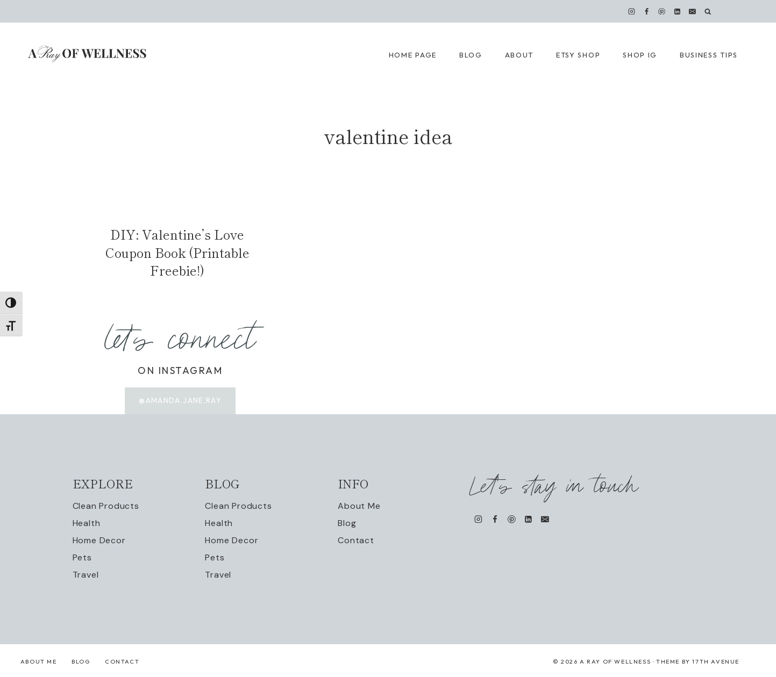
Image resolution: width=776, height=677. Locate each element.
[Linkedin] (677, 11)
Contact (356, 540)
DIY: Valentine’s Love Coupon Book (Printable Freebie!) (177, 252)
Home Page (413, 55)
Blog (347, 523)
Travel (86, 574)
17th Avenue (715, 661)
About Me (359, 506)
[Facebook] (647, 11)
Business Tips (709, 55)
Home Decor (99, 540)
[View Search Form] (708, 11)
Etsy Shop (578, 55)
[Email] (692, 11)
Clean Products (106, 506)
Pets (82, 557)
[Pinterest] (662, 11)
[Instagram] (632, 11)
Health (87, 523)
